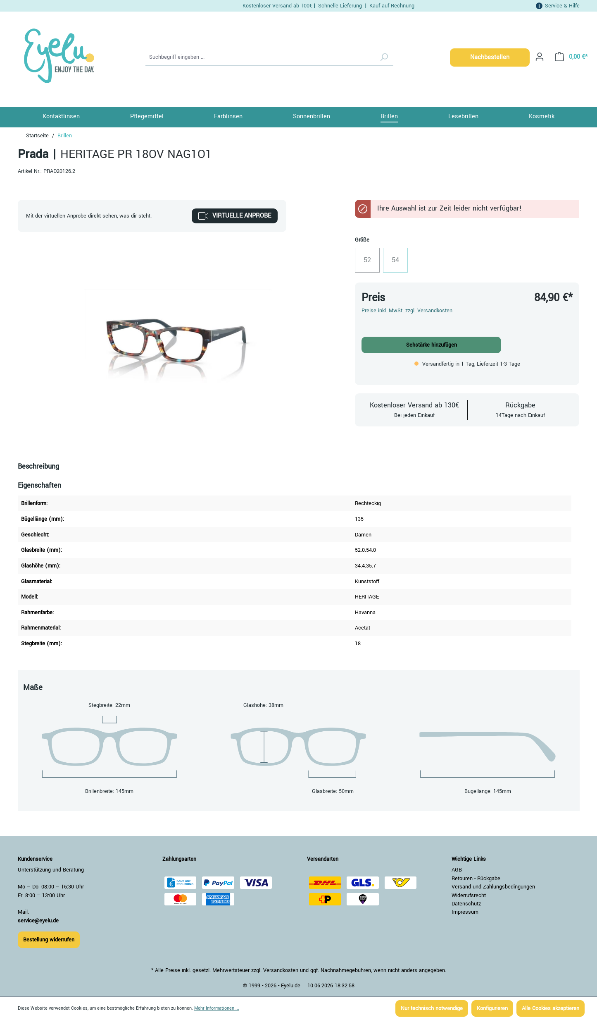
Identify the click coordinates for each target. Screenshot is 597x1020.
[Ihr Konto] (539, 56)
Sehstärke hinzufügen (431, 345)
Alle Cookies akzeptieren (550, 1008)
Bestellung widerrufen (48, 939)
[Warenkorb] (568, 56)
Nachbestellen (489, 57)
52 (372, 262)
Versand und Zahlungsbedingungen (493, 887)
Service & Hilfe (562, 6)
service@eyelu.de (38, 920)
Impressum (465, 912)
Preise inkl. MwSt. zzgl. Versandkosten (407, 310)
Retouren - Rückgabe (476, 878)
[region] (178, 336)
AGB (457, 870)
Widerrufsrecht (469, 895)
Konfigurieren (492, 1008)
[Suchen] (383, 57)
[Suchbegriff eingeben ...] (260, 57)
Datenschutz (466, 903)
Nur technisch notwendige (432, 1008)
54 (400, 262)
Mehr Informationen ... (216, 1008)
